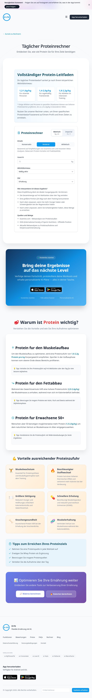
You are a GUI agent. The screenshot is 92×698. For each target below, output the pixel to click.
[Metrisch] (56, 133)
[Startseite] (7, 17)
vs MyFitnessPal (9, 656)
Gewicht (20, 157)
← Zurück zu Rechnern (12, 34)
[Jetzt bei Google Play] (54, 290)
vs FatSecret (56, 656)
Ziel (18, 178)
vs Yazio (45, 656)
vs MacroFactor (69, 656)
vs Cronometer (24, 656)
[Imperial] (68, 133)
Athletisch (65, 144)
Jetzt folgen (12, 6)
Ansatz (20, 141)
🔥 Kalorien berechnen (61, 594)
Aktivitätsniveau (23, 168)
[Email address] (55, 690)
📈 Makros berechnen (30, 593)
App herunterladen (79, 17)
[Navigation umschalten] (66, 16)
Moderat (46, 144)
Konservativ (26, 144)
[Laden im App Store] (37, 289)
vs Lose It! (36, 656)
